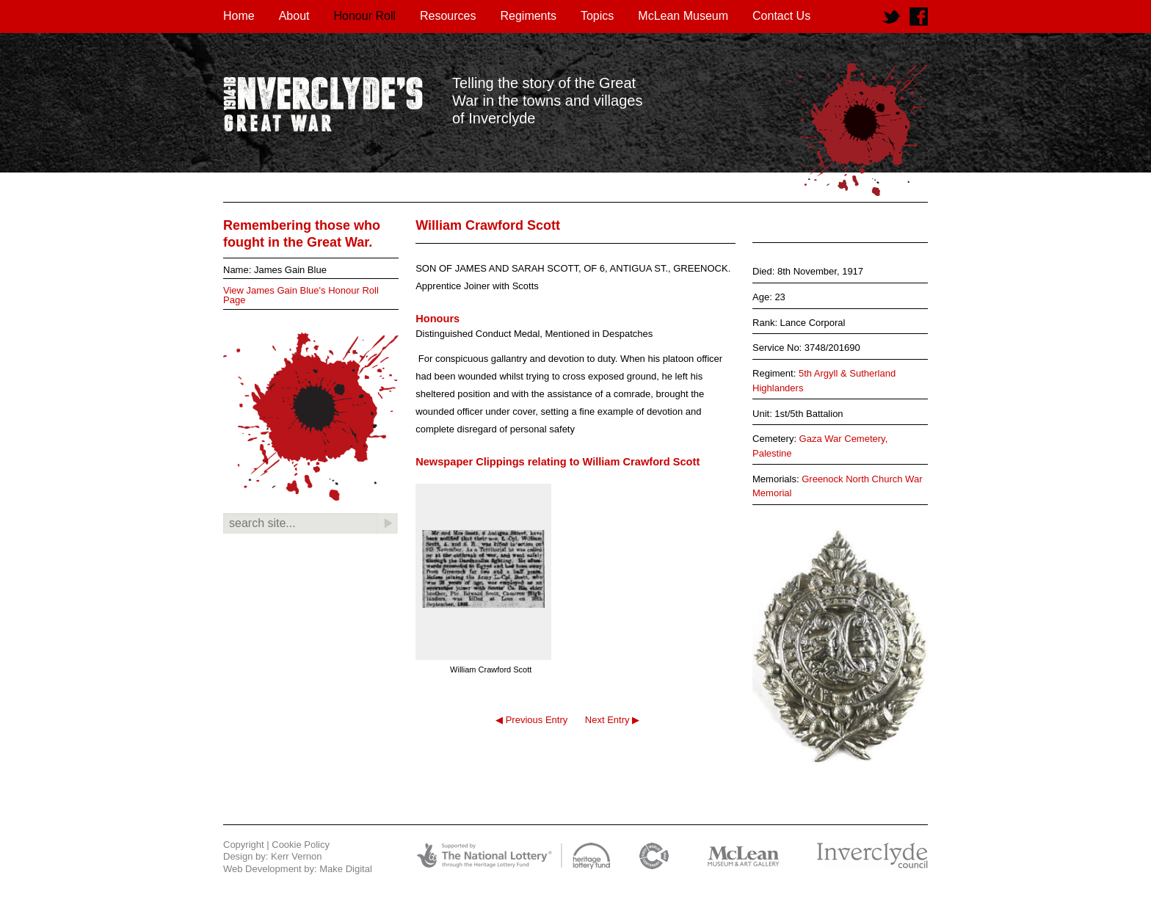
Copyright (243, 844)
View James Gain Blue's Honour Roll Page (301, 295)
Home (239, 16)
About (294, 16)
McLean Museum (683, 16)
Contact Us (781, 16)
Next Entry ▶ (612, 719)
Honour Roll (365, 16)
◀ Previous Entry (531, 719)
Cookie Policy (301, 844)
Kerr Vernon (296, 856)
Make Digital (345, 868)
